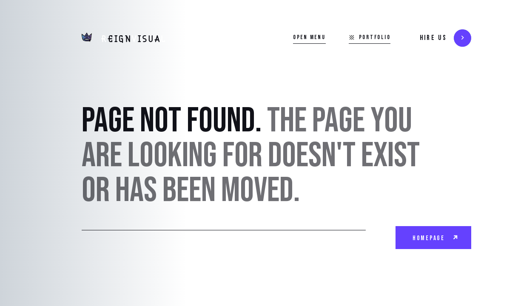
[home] (123, 38)
